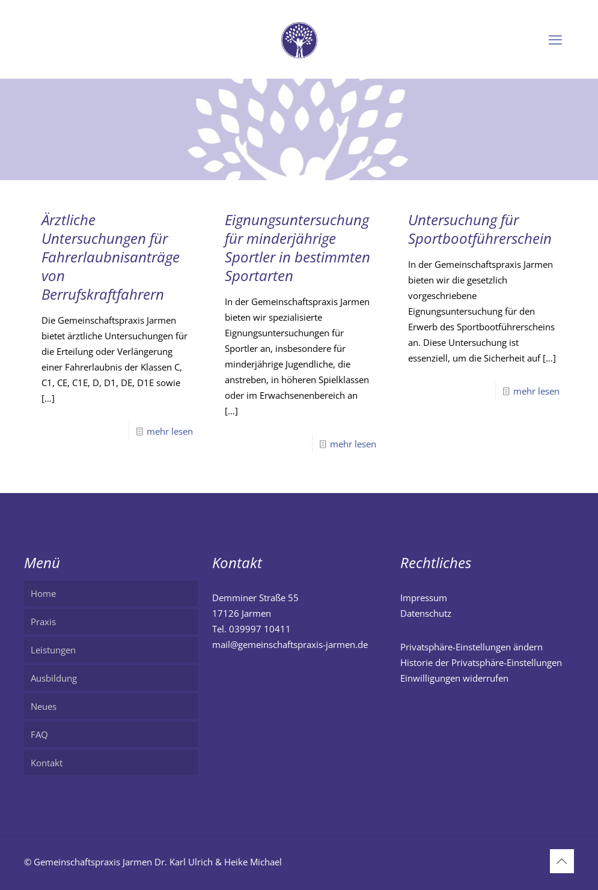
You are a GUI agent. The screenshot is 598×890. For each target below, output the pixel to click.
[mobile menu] (555, 39)
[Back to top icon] (562, 861)
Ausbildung (54, 678)
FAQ (39, 734)
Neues (43, 706)
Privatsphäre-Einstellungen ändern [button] (471, 647)
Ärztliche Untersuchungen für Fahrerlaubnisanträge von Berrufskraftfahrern (110, 257)
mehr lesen (170, 431)
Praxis (43, 622)
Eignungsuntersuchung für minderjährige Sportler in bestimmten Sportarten (297, 247)
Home (43, 593)
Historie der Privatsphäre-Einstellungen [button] (481, 662)
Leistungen (53, 650)
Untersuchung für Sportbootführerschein (480, 229)
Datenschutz (425, 613)
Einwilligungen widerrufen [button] (454, 678)
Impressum (423, 598)
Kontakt (47, 763)
